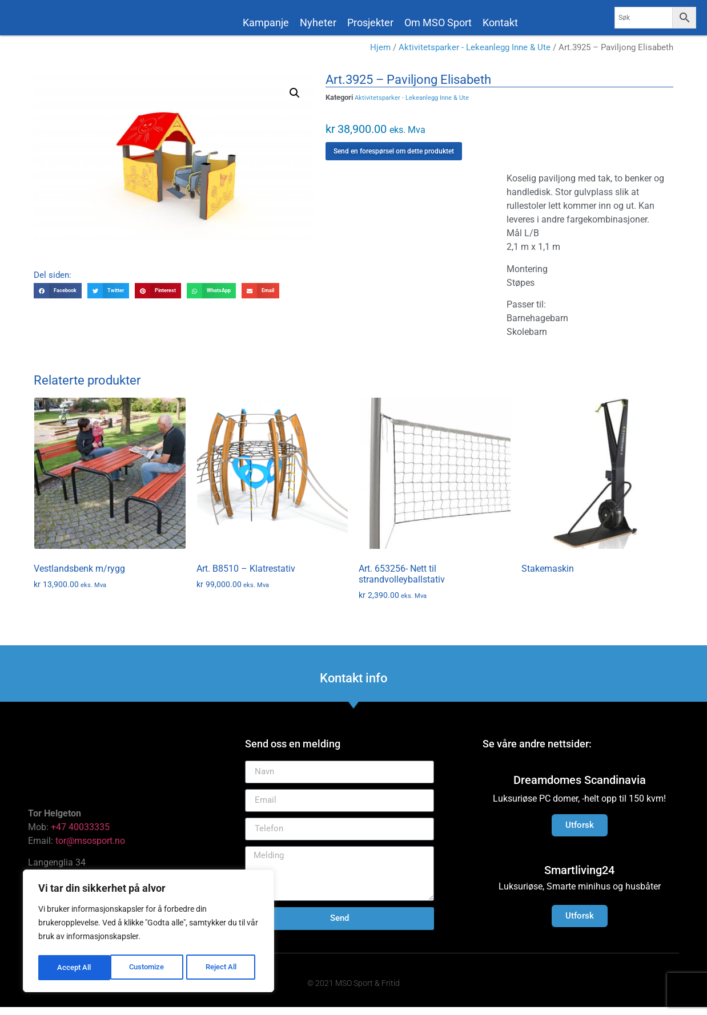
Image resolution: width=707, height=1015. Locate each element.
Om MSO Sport (438, 23)
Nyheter (318, 23)
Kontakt (500, 23)
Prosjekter (370, 23)
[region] (148, 932)
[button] (294, 101)
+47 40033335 (80, 835)
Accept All (224, 967)
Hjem (380, 55)
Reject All (149, 967)
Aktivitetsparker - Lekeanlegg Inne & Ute (475, 55)
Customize (74, 967)
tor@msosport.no (91, 848)
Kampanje (266, 23)
